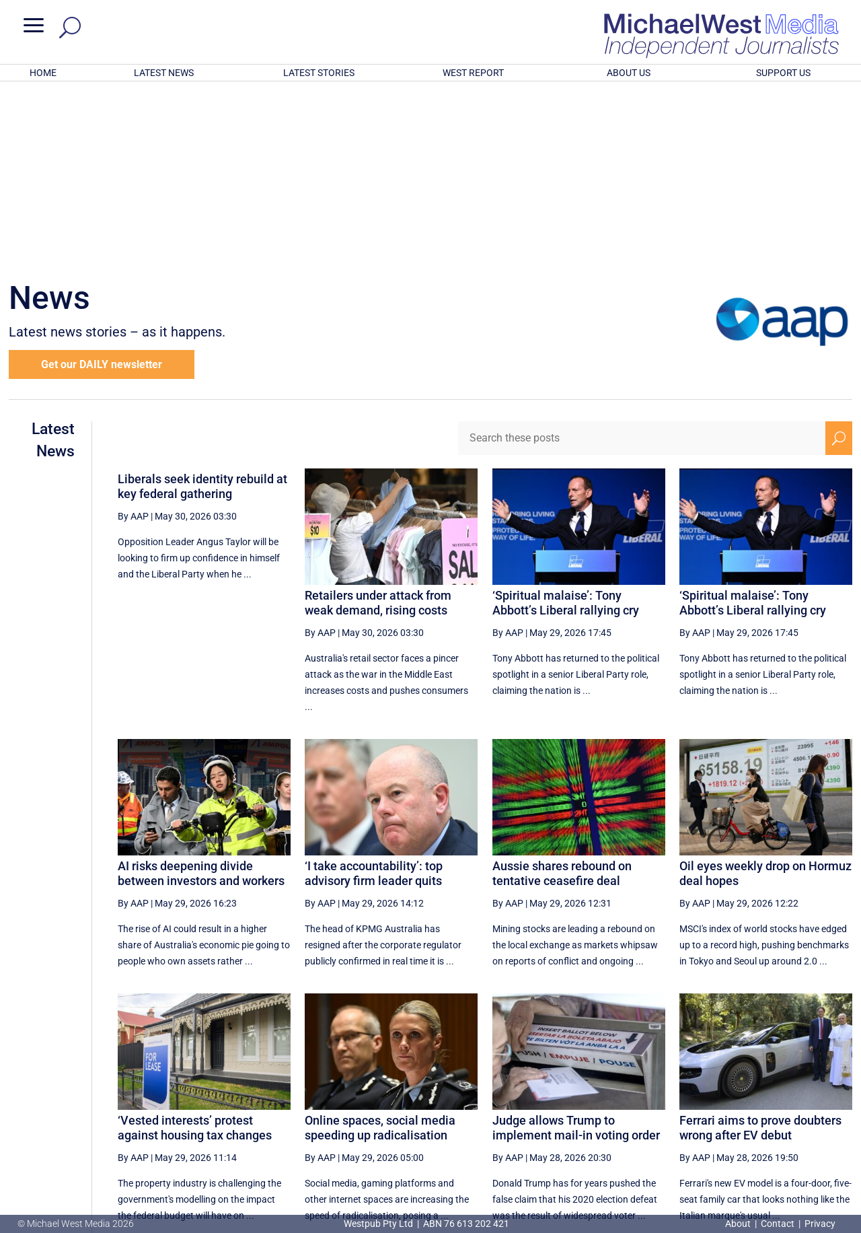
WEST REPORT (473, 72)
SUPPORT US (783, 72)
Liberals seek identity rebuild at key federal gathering (202, 309)
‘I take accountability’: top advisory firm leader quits (374, 696)
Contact (777, 1223)
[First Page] (539, 1098)
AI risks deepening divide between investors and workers (201, 696)
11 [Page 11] (776, 1098)
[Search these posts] (641, 262)
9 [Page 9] (711, 1098)
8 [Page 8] (682, 1098)
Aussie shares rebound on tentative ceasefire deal (562, 696)
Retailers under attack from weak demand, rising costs (378, 426)
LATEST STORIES (318, 72)
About (739, 1223)
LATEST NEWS (164, 72)
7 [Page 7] (654, 1098)
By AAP (133, 339)
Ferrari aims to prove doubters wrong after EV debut (760, 951)
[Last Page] (837, 1098)
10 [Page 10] (742, 1098)
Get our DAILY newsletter (101, 188)
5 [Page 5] (596, 1098)
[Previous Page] (568, 1098)
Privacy (819, 1223)
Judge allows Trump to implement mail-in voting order (576, 951)
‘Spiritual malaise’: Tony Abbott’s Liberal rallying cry (565, 426)
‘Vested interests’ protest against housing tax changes (195, 951)
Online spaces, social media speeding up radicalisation (380, 951)
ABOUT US (628, 72)
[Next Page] (807, 1098)
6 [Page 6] (625, 1098)
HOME (43, 72)
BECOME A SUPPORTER (792, 1146)
